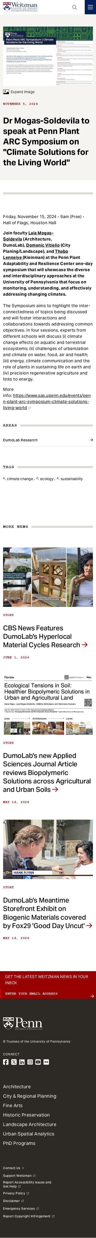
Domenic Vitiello (43, 245)
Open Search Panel (75, 7)
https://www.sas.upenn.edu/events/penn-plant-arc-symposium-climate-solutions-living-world (47, 401)
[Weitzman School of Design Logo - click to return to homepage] (20, 7)
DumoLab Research (20, 440)
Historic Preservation (26, 1115)
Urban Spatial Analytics (29, 1134)
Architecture (17, 1087)
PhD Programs (19, 1143)
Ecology (47, 479)
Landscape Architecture (29, 1124)
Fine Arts (13, 1105)
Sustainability (72, 479)
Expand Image (19, 92)
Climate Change (20, 479)
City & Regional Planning (29, 1096)
